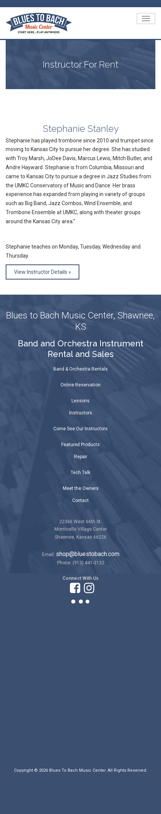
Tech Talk (80, 472)
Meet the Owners (81, 488)
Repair (80, 456)
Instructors (80, 412)
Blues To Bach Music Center (77, 770)
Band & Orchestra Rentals (80, 369)
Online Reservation (80, 385)
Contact (80, 500)
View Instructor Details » (42, 272)
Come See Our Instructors (80, 428)
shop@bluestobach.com (87, 554)
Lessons (80, 400)
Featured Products (80, 444)
